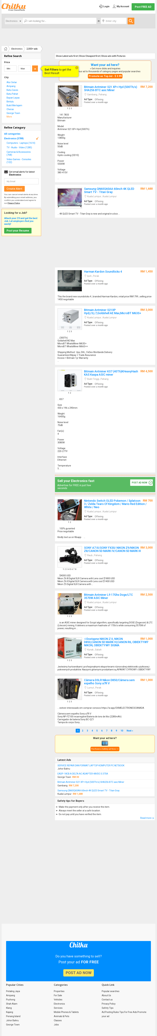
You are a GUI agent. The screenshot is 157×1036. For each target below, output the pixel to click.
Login (106, 6)
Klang (9, 1008)
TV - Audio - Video (19, 147)
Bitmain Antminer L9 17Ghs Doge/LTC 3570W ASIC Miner (105, 611)
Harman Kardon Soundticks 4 (105, 285)
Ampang (10, 995)
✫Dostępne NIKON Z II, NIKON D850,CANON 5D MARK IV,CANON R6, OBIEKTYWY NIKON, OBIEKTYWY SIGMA (105, 654)
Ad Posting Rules (110, 1012)
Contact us (107, 999)
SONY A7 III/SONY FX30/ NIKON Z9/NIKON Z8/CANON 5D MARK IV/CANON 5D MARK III (105, 566)
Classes (58, 1020)
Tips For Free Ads (128, 1012)
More (9, 116)
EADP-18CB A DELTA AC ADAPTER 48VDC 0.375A (83, 773)
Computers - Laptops (21, 143)
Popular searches (110, 991)
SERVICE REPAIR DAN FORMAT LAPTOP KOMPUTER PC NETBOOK (91, 765)
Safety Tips (107, 1008)
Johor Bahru (12, 1020)
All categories (12, 133)
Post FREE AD (143, 6)
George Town (13, 1024)
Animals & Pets (61, 1016)
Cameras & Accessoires (19, 153)
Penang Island (13, 1016)
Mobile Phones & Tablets (66, 1012)
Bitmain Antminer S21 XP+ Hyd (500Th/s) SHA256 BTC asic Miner (105, 132)
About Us (106, 995)
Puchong (10, 999)
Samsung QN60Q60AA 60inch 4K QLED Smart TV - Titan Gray (105, 201)
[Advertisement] (78, 37)
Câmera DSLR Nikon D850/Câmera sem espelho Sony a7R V (105, 701)
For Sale (58, 995)
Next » (130, 730)
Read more (146, 818)
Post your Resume (18, 230)
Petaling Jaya (13, 991)
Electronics (12, 21)
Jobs (56, 1024)
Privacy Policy (109, 1003)
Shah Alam (11, 1003)
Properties (59, 991)
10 (122, 730)
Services (58, 1008)
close (77, 68)
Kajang (9, 1012)
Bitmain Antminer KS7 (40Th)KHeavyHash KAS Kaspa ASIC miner (105, 419)
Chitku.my (14, 6)
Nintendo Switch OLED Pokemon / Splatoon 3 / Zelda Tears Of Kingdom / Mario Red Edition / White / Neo (105, 519)
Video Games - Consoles (19, 160)
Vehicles (58, 999)
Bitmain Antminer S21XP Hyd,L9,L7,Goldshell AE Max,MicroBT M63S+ (105, 335)
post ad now (139, 482)
